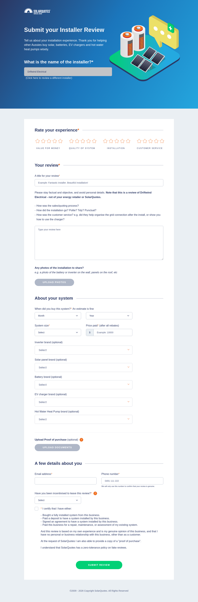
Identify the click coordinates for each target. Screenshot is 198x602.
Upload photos (50, 282)
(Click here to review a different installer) (49, 78)
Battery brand (48, 377)
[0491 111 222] (132, 480)
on (37, 141)
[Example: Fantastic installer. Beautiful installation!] (99, 182)
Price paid (102, 325)
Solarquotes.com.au (99, 11)
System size (42, 325)
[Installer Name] (68, 71)
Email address (43, 474)
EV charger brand (51, 394)
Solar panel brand (51, 359)
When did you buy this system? (64, 308)
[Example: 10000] (109, 332)
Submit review (99, 565)
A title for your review (47, 175)
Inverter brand (49, 342)
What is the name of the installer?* (58, 62)
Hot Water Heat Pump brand (57, 411)
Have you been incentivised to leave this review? (66, 493)
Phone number (110, 474)
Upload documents (53, 447)
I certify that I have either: (56, 508)
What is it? (81, 439)
